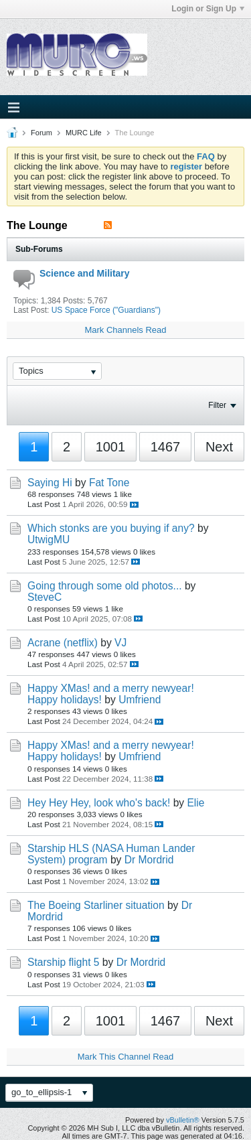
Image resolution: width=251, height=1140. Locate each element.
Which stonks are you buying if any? (111, 528)
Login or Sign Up (207, 8)
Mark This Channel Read (126, 1057)
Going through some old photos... (104, 585)
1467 (166, 446)
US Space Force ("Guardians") (106, 310)
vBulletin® (182, 1120)
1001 (111, 446)
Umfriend (139, 699)
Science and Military (84, 273)
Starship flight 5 (63, 962)
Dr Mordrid (149, 859)
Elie (195, 802)
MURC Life (84, 133)
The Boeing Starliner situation (96, 905)
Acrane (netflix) (62, 642)
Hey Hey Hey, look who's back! (98, 802)
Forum (41, 133)
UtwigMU (48, 539)
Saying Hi (49, 482)
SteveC (44, 597)
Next (219, 446)
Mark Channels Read (125, 330)
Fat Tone (109, 482)
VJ (120, 642)
